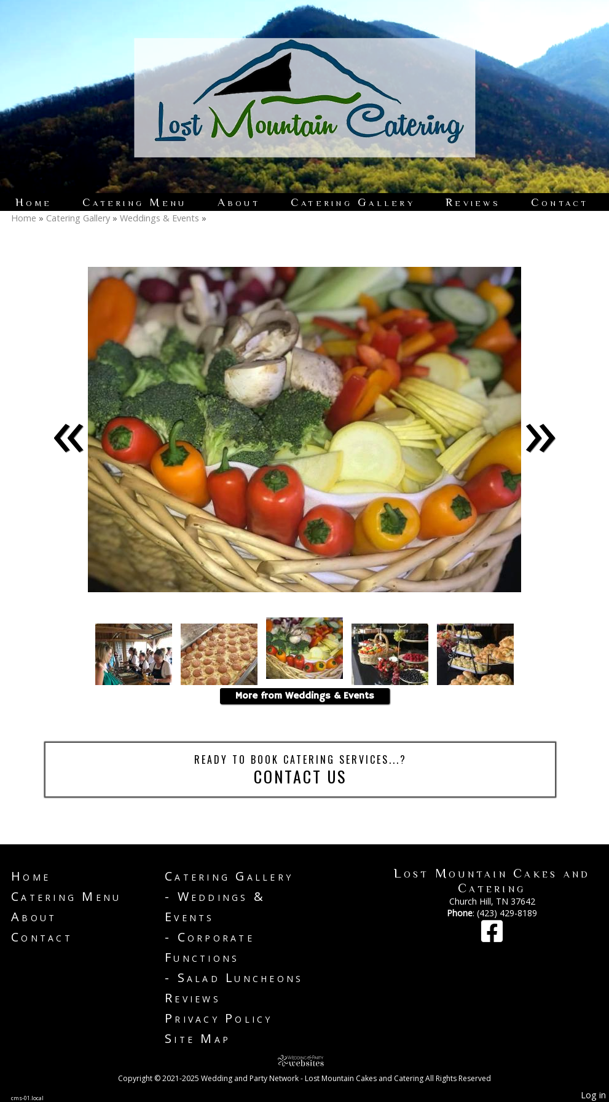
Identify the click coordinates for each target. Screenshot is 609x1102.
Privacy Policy (219, 1018)
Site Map (197, 1038)
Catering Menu (134, 202)
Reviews (473, 202)
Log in (593, 1095)
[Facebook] (492, 937)
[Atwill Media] (305, 1060)
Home (33, 202)
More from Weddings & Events (304, 696)
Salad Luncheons (241, 977)
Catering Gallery (353, 202)
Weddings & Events (159, 218)
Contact (560, 202)
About (239, 202)
